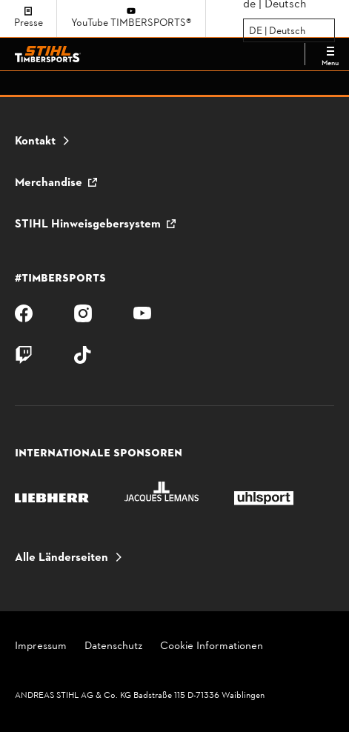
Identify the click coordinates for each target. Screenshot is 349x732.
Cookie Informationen (211, 647)
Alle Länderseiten (61, 558)
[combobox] (250, 31)
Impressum (41, 647)
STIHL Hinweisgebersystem (88, 224)
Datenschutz (113, 647)
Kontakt (35, 141)
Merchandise (48, 183)
